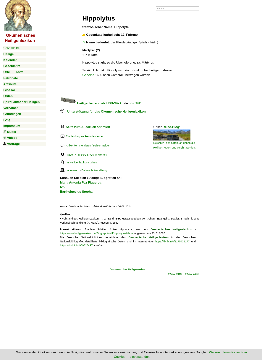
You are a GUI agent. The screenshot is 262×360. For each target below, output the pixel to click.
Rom (94, 55)
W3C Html (175, 274)
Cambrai (117, 75)
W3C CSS (192, 274)
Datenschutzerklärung (94, 170)
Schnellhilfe (11, 48)
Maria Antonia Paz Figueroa (80, 182)
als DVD (135, 103)
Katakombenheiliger (145, 70)
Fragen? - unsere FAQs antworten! (86, 154)
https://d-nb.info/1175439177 (172, 241)
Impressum (72, 170)
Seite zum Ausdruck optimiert (88, 127)
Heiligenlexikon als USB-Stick (91, 103)
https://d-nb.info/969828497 (76, 245)
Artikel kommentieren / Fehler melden (88, 145)
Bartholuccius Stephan (77, 191)
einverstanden (140, 357)
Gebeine (88, 75)
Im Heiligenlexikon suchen (81, 162)
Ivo (62, 187)
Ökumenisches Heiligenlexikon (128, 269)
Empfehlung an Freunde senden (85, 136)
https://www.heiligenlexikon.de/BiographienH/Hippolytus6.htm (96, 233)
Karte (20, 72)
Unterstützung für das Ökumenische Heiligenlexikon (103, 111)
